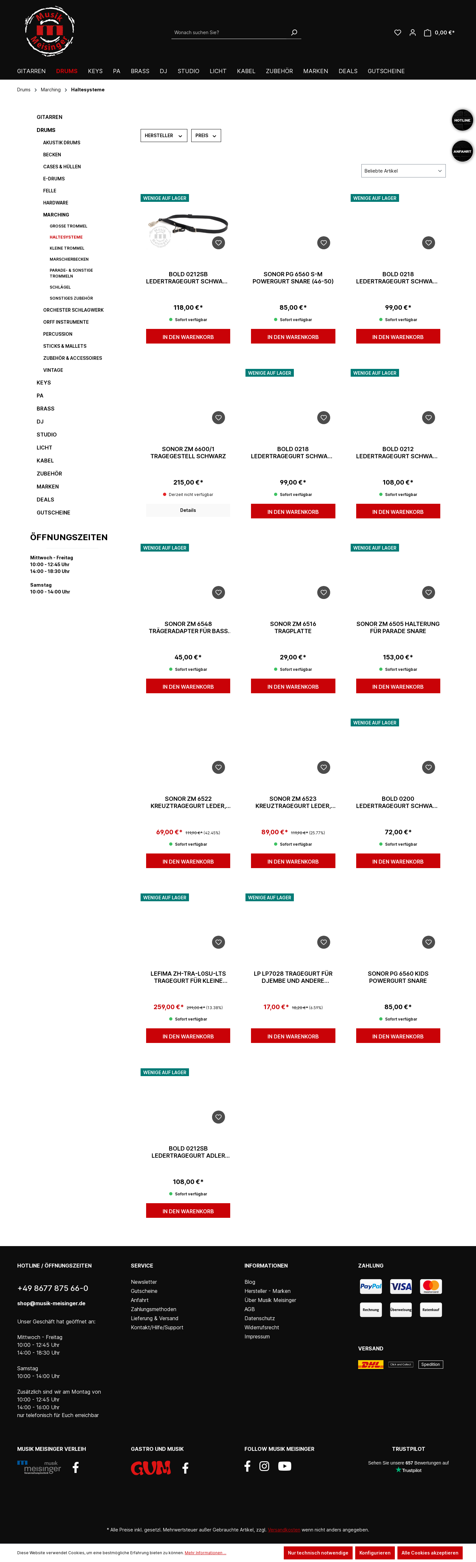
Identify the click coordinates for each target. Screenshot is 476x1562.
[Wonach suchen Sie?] (229, 32)
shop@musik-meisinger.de (51, 1303)
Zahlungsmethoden (153, 1309)
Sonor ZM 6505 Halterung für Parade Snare (398, 627)
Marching (56, 214)
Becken (52, 154)
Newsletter (144, 1282)
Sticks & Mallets (64, 346)
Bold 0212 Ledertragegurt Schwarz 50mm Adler (398, 453)
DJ (40, 421)
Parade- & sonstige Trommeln (71, 273)
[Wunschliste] (397, 32)
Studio (47, 434)
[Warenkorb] (439, 32)
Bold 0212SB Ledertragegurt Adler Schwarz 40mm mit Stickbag (188, 1152)
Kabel (45, 460)
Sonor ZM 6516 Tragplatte (293, 627)
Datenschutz (259, 1318)
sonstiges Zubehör (71, 298)
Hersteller (164, 135)
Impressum (257, 1336)
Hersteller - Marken (267, 1291)
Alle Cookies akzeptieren (430, 1552)
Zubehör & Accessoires (72, 358)
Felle (49, 190)
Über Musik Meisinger (270, 1300)
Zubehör (49, 473)
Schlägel (60, 287)
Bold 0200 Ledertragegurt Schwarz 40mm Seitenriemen (398, 802)
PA (40, 395)
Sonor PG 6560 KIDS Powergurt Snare (398, 977)
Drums (46, 130)
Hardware (55, 202)
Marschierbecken (69, 259)
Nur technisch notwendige (318, 1552)
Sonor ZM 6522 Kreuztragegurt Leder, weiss (188, 802)
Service (142, 1265)
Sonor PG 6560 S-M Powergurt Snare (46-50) (293, 278)
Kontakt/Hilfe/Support (157, 1327)
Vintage (53, 370)
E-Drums (54, 178)
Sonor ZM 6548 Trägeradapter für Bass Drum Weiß (188, 627)
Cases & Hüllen (62, 166)
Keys (44, 382)
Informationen (266, 1265)
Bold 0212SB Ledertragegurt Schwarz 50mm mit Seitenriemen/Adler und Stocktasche (188, 278)
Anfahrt (140, 1300)
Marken (48, 486)
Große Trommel (68, 226)
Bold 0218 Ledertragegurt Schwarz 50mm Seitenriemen (398, 278)
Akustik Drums (61, 142)
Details (188, 510)
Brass (46, 408)
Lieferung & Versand (155, 1318)
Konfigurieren (375, 1552)
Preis (206, 135)
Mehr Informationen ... (205, 1552)
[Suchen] (293, 32)
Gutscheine (53, 512)
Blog (249, 1282)
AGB (249, 1309)
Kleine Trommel (67, 248)
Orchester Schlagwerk (73, 310)
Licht (44, 447)
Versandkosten (284, 1529)
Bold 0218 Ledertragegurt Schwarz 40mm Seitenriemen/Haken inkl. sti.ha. (293, 453)
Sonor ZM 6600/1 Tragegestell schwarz (188, 453)
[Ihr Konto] (412, 32)
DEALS (45, 499)
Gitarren (49, 117)
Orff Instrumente (66, 322)
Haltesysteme (66, 237)
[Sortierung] (403, 170)
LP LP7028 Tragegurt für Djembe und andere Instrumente (293, 977)
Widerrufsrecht (261, 1327)
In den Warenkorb (188, 337)
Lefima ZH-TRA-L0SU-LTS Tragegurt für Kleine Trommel (188, 977)
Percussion (57, 334)
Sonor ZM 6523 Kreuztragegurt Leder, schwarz (293, 802)
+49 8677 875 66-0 (52, 1288)
